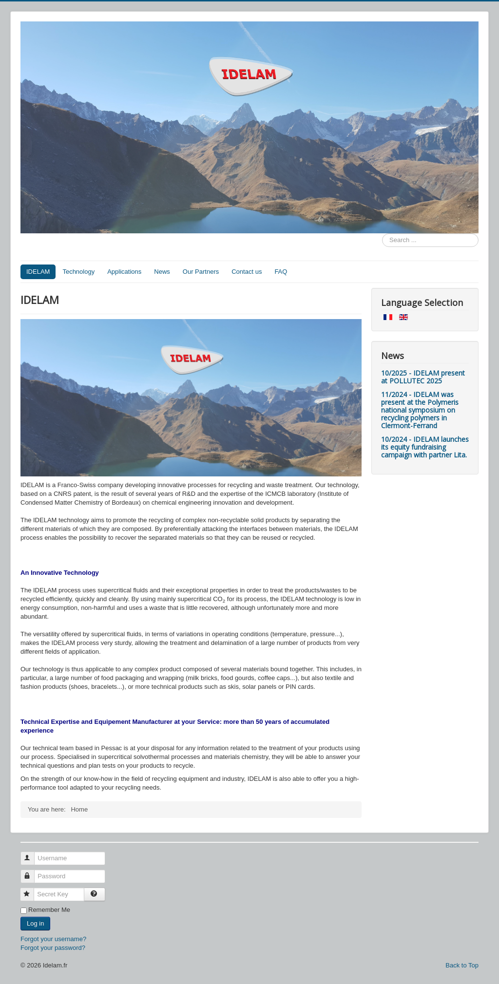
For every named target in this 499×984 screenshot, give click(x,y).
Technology (78, 271)
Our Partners (201, 271)
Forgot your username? (53, 939)
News (162, 271)
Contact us (246, 271)
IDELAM (38, 271)
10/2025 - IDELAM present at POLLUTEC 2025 (423, 376)
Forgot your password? (52, 947)
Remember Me (49, 909)
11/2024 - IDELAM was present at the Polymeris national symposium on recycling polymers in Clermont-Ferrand (420, 410)
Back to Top (462, 965)
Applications (124, 271)
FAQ (280, 271)
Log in (35, 923)
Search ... (382, 233)
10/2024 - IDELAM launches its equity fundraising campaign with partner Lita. (425, 447)
